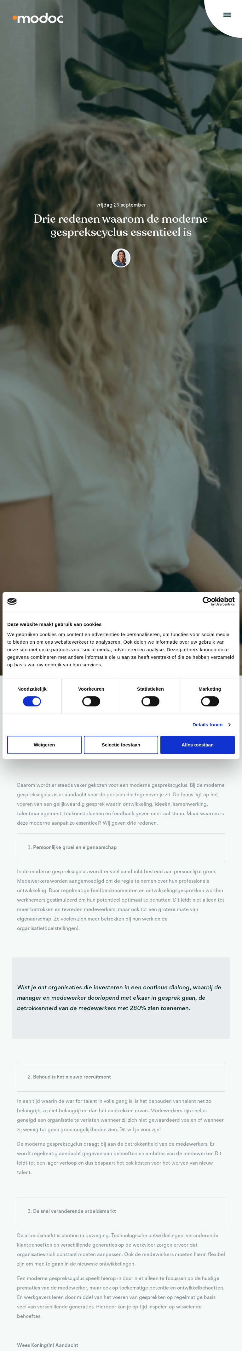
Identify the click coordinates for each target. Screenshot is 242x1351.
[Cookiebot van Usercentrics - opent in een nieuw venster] (207, 601)
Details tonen (207, 724)
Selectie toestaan (121, 744)
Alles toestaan (198, 744)
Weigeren (44, 744)
